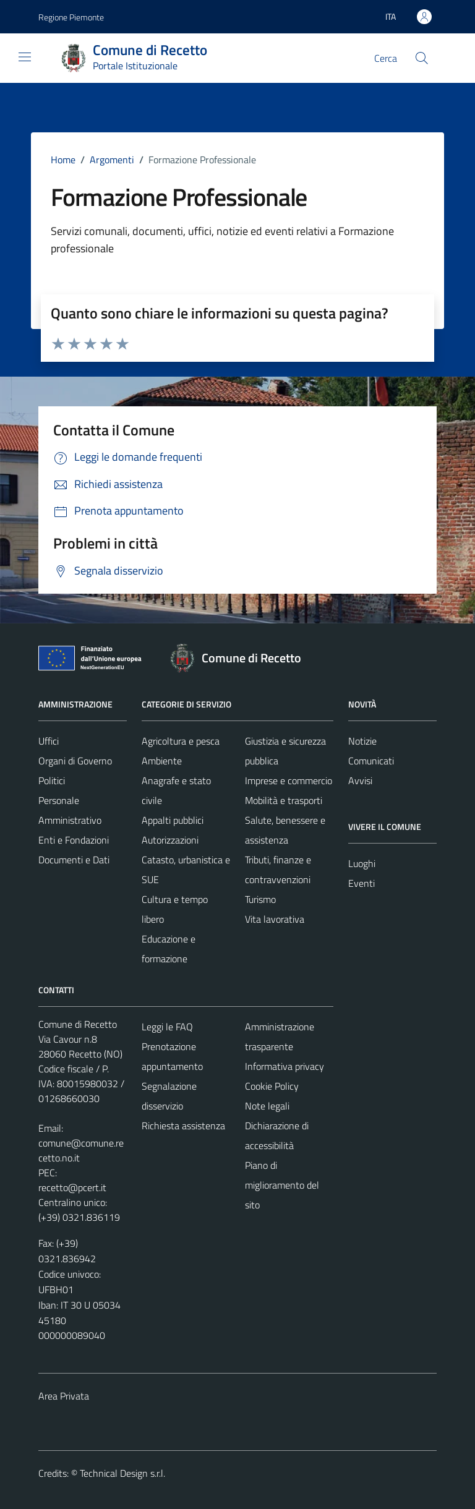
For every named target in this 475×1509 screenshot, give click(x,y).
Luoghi (361, 863)
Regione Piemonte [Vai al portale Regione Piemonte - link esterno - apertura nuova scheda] (71, 17)
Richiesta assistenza (183, 1125)
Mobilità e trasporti (283, 800)
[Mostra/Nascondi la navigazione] (24, 56)
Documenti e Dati (73, 859)
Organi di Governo (75, 760)
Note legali (267, 1105)
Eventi (361, 883)
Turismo (260, 899)
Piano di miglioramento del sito (282, 1185)
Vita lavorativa (274, 919)
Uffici (48, 740)
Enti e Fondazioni (73, 839)
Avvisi (360, 780)
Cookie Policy (272, 1086)
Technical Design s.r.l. (122, 1473)
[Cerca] (422, 58)
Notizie (362, 740)
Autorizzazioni (170, 839)
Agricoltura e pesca (181, 740)
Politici (51, 780)
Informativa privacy (284, 1066)
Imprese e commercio (288, 780)
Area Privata (63, 1395)
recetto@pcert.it (72, 1187)
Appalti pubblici (172, 820)
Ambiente (162, 760)
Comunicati (371, 760)
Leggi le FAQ (167, 1026)
